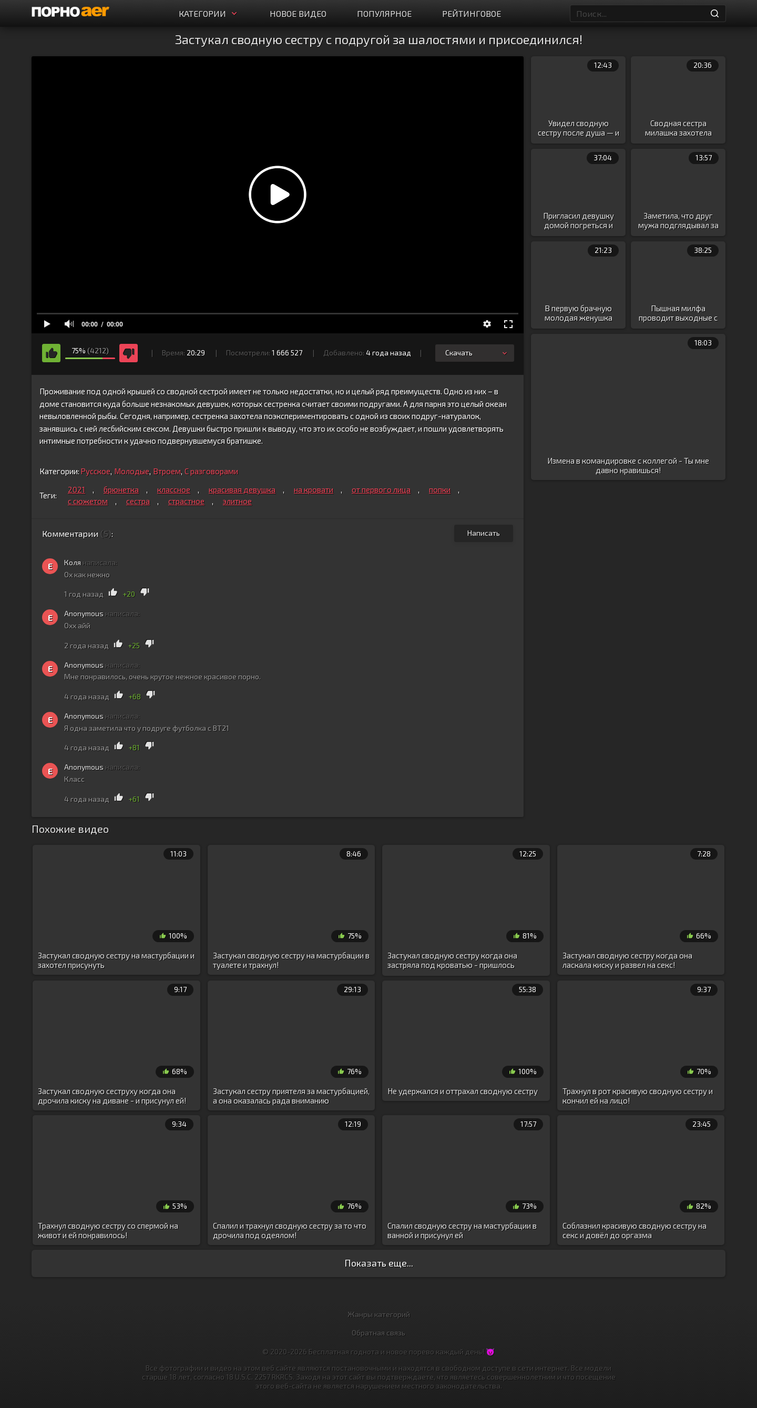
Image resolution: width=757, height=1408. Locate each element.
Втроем (167, 471)
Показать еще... (378, 1263)
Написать (483, 532)
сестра (138, 501)
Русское (95, 471)
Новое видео (298, 13)
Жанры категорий (378, 1314)
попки (440, 489)
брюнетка (121, 489)
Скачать (477, 352)
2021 (76, 489)
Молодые (131, 471)
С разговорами (211, 471)
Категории (209, 13)
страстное (186, 501)
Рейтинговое (471, 13)
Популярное (384, 13)
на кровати (313, 489)
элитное (237, 501)
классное (173, 489)
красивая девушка (242, 489)
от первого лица (381, 489)
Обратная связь (378, 1332)
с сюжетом (88, 501)
